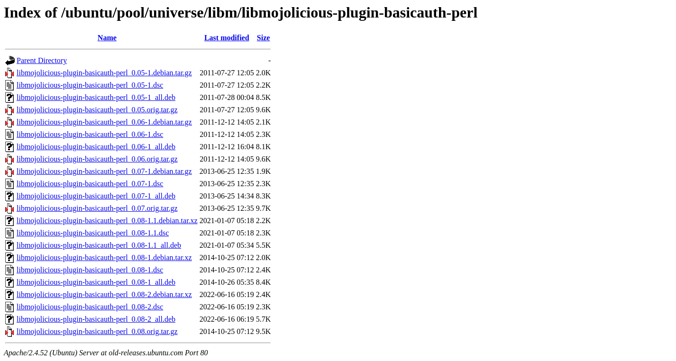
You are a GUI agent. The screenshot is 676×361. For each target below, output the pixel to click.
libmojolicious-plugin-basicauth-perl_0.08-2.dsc (90, 307)
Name (107, 38)
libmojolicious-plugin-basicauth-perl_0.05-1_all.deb (96, 97)
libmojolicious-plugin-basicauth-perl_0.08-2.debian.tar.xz (104, 294)
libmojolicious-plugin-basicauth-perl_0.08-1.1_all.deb (99, 245)
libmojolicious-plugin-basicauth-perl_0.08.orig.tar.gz (97, 331)
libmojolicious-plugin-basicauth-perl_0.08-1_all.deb (96, 282)
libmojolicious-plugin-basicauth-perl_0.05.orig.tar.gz (97, 110)
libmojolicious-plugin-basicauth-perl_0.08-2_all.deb (96, 319)
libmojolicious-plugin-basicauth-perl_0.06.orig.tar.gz (97, 159)
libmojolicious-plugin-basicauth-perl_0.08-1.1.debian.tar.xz (107, 221)
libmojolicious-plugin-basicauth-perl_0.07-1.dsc (90, 184)
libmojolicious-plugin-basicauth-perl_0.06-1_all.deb (96, 147)
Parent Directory (42, 60)
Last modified (226, 38)
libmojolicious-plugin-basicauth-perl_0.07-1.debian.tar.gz (104, 171)
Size (263, 38)
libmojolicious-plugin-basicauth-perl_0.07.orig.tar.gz (97, 208)
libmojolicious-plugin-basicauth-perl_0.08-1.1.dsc (93, 233)
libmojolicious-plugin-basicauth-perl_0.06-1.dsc (90, 134)
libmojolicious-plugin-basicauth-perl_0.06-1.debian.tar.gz (104, 122)
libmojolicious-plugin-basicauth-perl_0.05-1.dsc (90, 85)
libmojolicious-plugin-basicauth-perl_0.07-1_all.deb (96, 196)
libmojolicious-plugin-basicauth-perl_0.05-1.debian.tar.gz (104, 73)
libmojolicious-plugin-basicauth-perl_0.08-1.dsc (90, 270)
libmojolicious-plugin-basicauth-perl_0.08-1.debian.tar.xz (104, 257)
